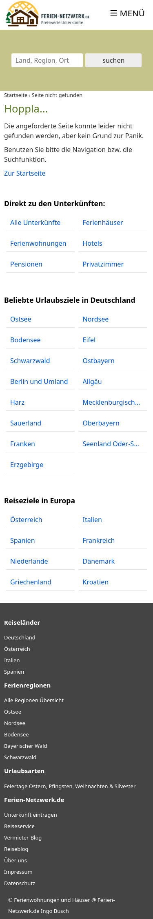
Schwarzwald (20, 757)
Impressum (18, 871)
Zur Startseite (24, 173)
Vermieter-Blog (23, 837)
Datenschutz (19, 883)
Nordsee (14, 723)
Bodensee (16, 734)
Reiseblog (16, 849)
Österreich (17, 648)
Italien (12, 660)
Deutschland (19, 637)
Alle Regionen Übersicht (34, 700)
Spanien (14, 671)
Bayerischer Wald (25, 745)
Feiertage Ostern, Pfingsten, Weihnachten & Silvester (69, 786)
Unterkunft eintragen (30, 814)
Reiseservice (19, 826)
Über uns (15, 860)
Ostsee (12, 711)
